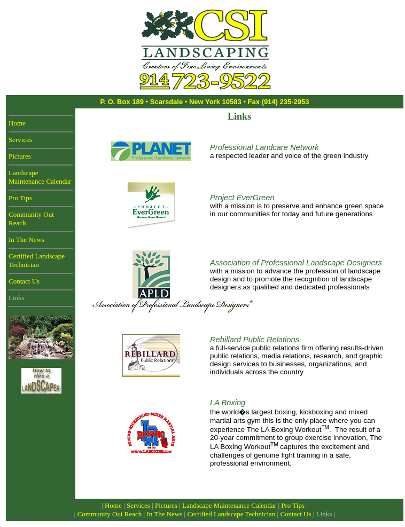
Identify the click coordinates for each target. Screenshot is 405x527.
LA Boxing (227, 402)
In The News (26, 239)
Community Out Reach (109, 514)
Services (20, 140)
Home (17, 123)
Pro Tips (20, 198)
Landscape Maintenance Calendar (40, 177)
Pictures (20, 156)
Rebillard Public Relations (254, 339)
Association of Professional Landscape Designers (296, 262)
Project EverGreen (242, 197)
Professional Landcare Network (264, 147)
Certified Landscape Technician (37, 260)
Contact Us (24, 281)
